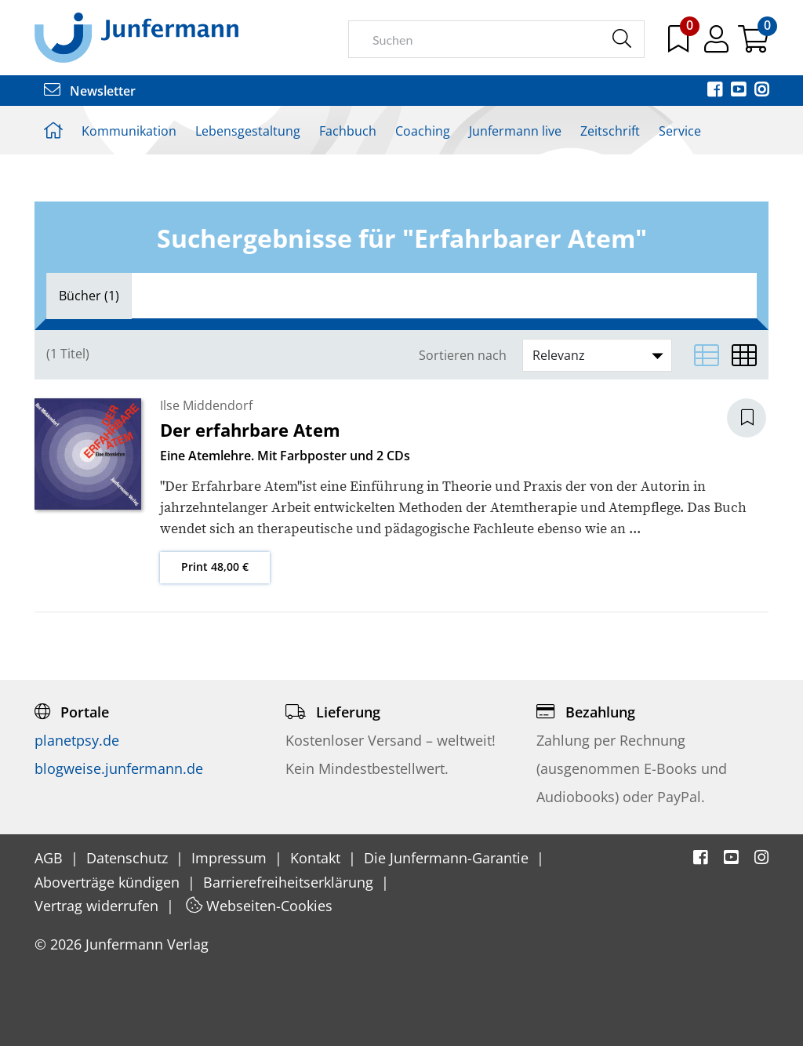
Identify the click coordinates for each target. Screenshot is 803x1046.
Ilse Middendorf (206, 405)
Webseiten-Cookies (259, 905)
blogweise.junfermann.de (119, 768)
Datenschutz (129, 857)
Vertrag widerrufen (98, 905)
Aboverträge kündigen (109, 882)
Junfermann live (515, 131)
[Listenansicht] (706, 355)
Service (680, 131)
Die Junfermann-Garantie (448, 857)
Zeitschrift (610, 131)
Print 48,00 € (215, 566)
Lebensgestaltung (247, 131)
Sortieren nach (463, 355)
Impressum (231, 857)
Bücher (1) (89, 295)
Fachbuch (347, 131)
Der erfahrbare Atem (250, 429)
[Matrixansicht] (744, 355)
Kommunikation (129, 131)
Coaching (422, 131)
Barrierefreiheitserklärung (290, 882)
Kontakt (317, 857)
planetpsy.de (77, 740)
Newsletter (90, 91)
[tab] (89, 295)
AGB (51, 857)
